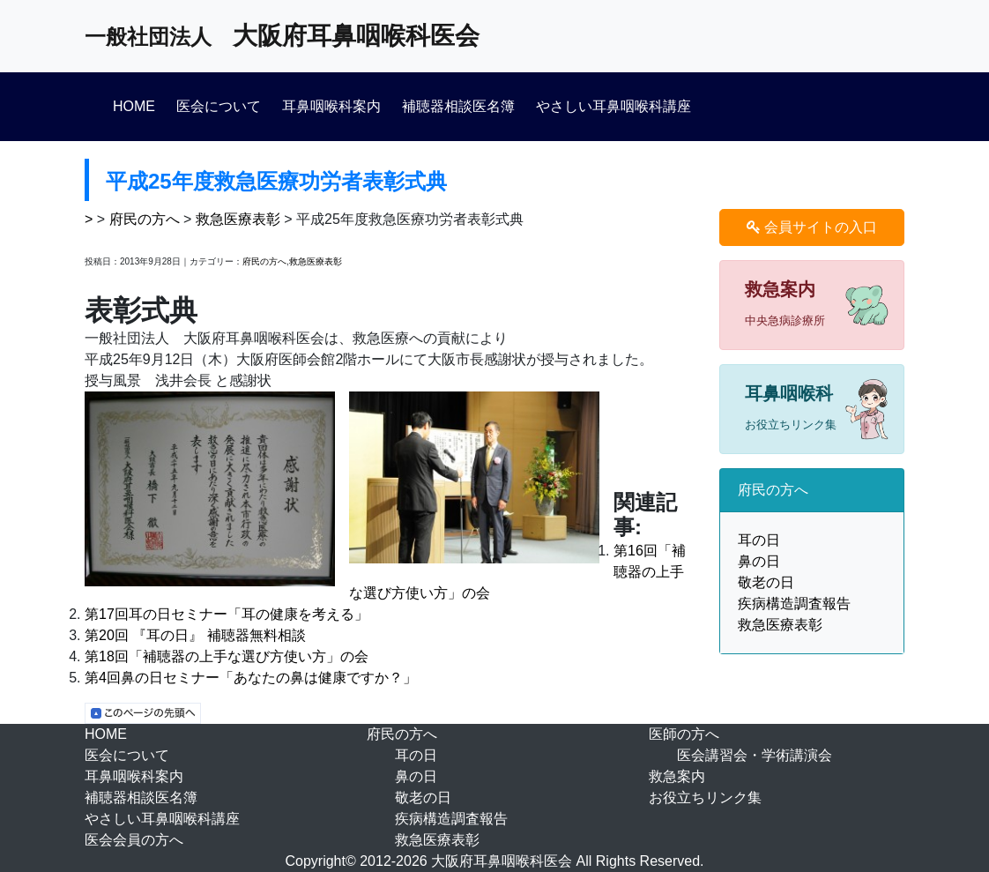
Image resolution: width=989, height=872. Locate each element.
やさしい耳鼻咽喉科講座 (613, 106)
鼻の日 (759, 561)
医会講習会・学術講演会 (754, 755)
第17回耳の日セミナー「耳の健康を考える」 (226, 614)
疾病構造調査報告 (794, 603)
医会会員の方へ (134, 839)
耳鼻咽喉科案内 (331, 106)
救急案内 (677, 776)
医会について (218, 106)
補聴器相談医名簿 (458, 106)
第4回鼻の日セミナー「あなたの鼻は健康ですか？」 (251, 677)
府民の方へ (144, 219)
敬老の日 (766, 582)
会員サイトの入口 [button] (812, 227)
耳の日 (759, 540)
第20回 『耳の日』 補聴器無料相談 (195, 635)
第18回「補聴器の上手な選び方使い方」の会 (226, 656)
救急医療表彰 (238, 219)
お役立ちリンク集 (705, 797)
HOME (134, 106)
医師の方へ (684, 734)
